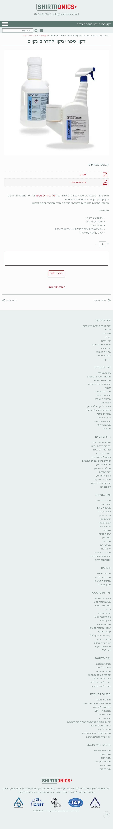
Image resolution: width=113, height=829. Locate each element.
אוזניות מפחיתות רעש (100, 556)
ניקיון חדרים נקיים (102, 479)
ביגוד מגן (106, 537)
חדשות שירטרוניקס (101, 344)
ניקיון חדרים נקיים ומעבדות (78, 35)
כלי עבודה (106, 609)
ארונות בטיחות (103, 395)
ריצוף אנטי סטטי (103, 598)
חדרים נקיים (98, 35)
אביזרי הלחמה (104, 667)
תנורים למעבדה (103, 761)
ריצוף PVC (105, 620)
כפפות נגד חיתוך (103, 559)
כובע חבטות (105, 522)
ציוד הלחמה (103, 658)
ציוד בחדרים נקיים (45, 195)
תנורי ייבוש (106, 757)
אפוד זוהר (106, 504)
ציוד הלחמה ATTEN (101, 682)
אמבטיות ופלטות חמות (99, 675)
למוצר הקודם (102, 300)
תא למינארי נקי (103, 464)
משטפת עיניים (104, 507)
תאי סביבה (105, 765)
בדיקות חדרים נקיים (101, 446)
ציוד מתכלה (105, 472)
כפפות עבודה (104, 511)
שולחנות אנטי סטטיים (100, 628)
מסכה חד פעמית (102, 552)
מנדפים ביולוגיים (103, 577)
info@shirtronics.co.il (66, 14)
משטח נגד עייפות (102, 380)
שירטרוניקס (103, 320)
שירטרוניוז (106, 348)
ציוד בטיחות (103, 494)
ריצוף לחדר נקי (103, 475)
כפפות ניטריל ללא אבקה (98, 410)
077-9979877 (42, 14)
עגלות (108, 387)
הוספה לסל (56, 273)
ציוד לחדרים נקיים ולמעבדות (97, 326)
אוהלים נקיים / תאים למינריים (96, 460)
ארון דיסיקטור (104, 417)
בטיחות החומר (78, 182)
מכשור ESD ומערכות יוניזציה (97, 703)
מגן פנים (107, 541)
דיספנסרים (105, 486)
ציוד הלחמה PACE (101, 678)
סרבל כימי (106, 548)
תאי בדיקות (105, 769)
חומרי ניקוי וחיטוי (57, 35)
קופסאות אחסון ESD (100, 635)
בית (106, 35)
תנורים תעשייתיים (102, 750)
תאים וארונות (104, 714)
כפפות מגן (106, 402)
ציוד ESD (106, 650)
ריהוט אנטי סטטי (102, 616)
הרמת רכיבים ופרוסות (100, 725)
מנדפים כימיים (104, 573)
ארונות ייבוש (105, 718)
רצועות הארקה (103, 639)
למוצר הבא (9, 300)
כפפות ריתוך (105, 515)
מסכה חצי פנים (103, 500)
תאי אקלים (105, 754)
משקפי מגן (105, 545)
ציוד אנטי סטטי (101, 592)
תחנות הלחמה (103, 671)
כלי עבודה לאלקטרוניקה (98, 736)
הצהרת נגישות (104, 355)
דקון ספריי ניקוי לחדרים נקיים (56, 41)
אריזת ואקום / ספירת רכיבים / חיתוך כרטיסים (89, 722)
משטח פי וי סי (104, 425)
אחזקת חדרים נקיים (101, 483)
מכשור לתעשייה (100, 694)
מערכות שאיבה (103, 699)
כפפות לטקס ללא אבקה (98, 406)
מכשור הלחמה (103, 663)
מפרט (82, 174)
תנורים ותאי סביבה (99, 744)
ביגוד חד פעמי (104, 413)
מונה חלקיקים (104, 729)
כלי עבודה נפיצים (102, 642)
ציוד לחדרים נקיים (102, 449)
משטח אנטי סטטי (102, 602)
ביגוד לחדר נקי (103, 453)
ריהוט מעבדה (104, 373)
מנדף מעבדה (104, 584)
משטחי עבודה (104, 624)
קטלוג (107, 337)
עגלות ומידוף (104, 631)
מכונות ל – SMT (103, 710)
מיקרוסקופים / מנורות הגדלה (96, 733)
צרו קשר (106, 359)
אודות (108, 329)
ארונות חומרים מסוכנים (99, 384)
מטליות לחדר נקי (102, 468)
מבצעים (107, 333)
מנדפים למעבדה (102, 399)
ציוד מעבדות (102, 367)
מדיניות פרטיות (103, 352)
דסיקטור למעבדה (102, 707)
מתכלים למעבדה (102, 391)
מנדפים (106, 567)
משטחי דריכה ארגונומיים (99, 376)
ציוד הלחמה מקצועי (101, 686)
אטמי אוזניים (105, 526)
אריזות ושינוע (104, 613)
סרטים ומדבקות (103, 646)
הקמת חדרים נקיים (101, 442)
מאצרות (107, 428)
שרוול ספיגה (105, 533)
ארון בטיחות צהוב (102, 421)
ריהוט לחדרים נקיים (101, 457)
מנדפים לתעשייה (102, 580)
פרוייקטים (106, 340)
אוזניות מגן (105, 519)
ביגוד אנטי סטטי (103, 605)
